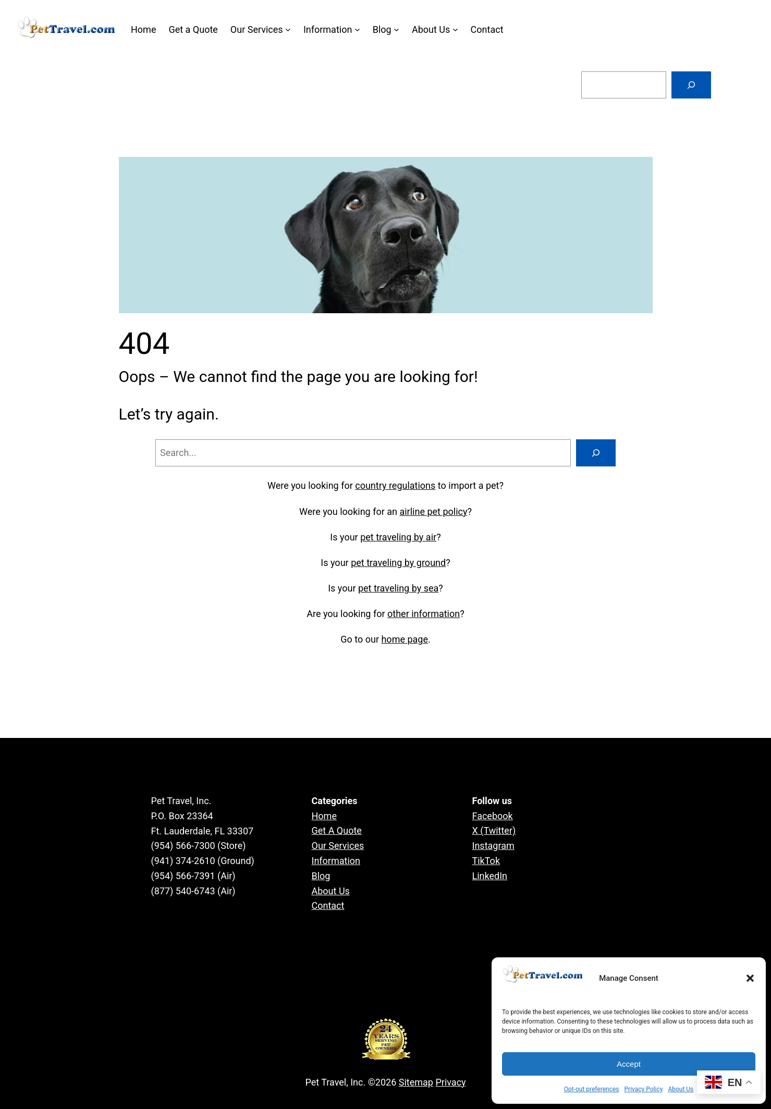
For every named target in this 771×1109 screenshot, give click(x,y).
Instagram (493, 845)
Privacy (450, 1082)
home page (404, 639)
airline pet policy (433, 511)
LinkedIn (490, 875)
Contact (328, 905)
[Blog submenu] (396, 29)
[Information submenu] (357, 29)
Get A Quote (337, 830)
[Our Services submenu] (288, 29)
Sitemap (416, 1082)
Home (324, 815)
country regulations (395, 485)
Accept (629, 1063)
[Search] (691, 84)
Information (336, 860)
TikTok (486, 860)
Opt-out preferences (591, 1089)
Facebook (492, 815)
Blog (321, 875)
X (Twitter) (494, 830)
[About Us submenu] (455, 29)
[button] (750, 978)
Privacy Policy (644, 1089)
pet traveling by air (398, 537)
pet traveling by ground (398, 562)
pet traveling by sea (398, 588)
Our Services (338, 845)
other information (423, 613)
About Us (680, 1089)
